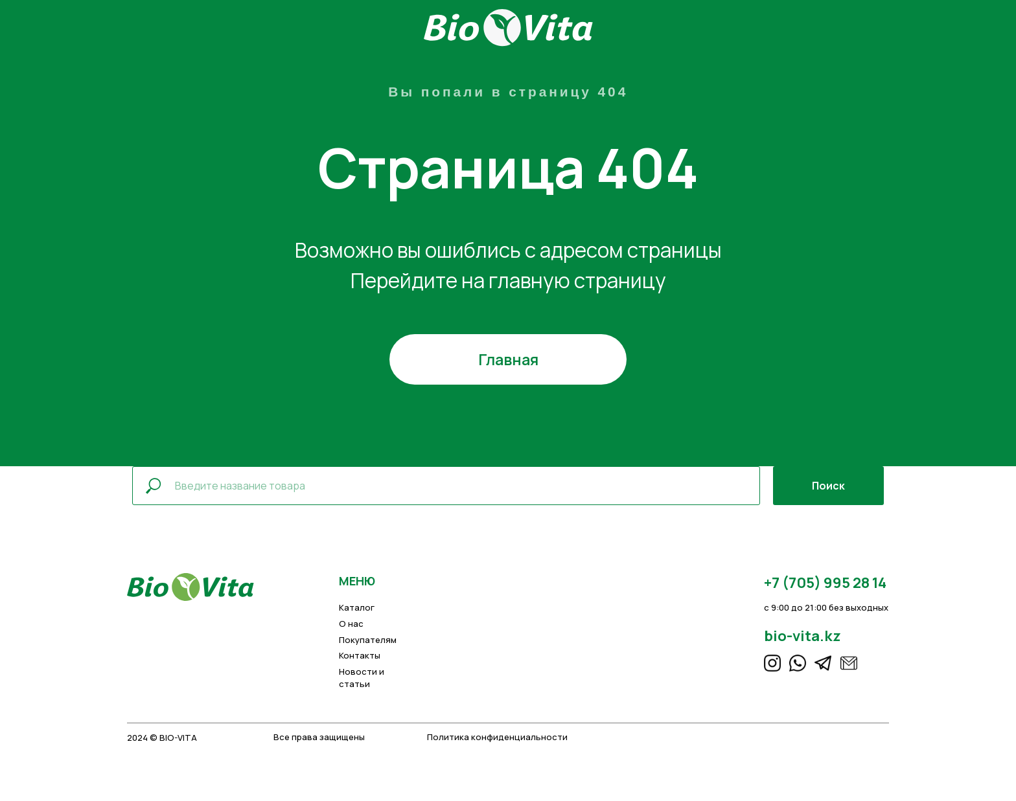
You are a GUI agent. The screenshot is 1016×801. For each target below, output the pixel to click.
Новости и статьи (361, 677)
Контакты (359, 655)
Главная (508, 359)
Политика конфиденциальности (497, 737)
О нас (351, 623)
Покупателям (368, 640)
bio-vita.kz (802, 636)
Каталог (357, 607)
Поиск (828, 486)
